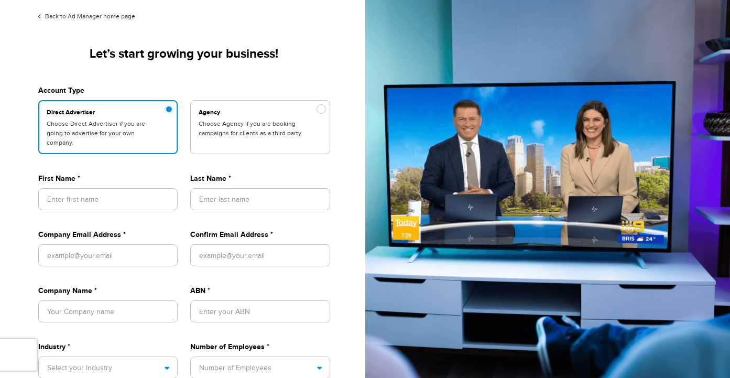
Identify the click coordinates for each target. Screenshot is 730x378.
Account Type (61, 90)
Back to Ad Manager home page (86, 16)
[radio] (108, 127)
